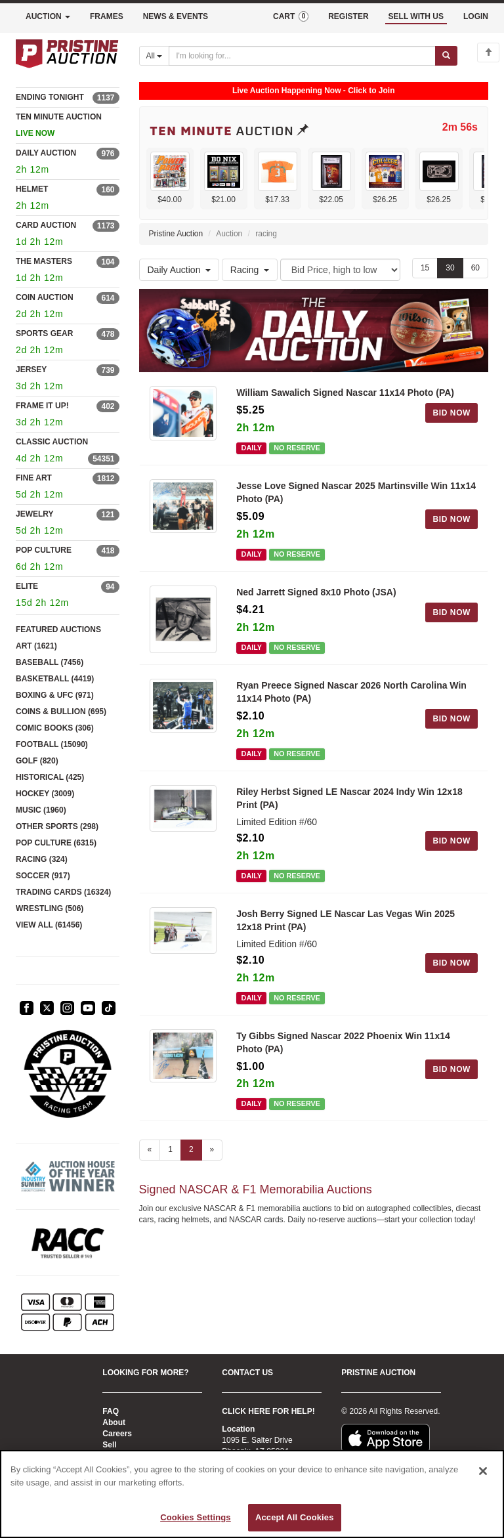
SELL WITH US (416, 16)
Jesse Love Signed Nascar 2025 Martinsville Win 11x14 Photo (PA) (356, 492)
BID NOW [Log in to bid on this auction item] (451, 412)
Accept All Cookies (294, 1517)
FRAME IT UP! (42, 405)
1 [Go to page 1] (170, 1149)
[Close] (483, 1471)
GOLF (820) (37, 760)
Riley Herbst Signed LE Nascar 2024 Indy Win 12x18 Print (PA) (349, 798)
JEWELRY (35, 514)
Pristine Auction (176, 233)
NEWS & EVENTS (175, 16)
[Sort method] (340, 270)
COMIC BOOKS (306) (55, 728)
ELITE (27, 586)
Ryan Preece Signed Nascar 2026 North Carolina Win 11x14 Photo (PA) (351, 692)
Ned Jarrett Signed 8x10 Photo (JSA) (316, 592)
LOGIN (475, 16)
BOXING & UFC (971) (55, 695)
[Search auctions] (302, 56)
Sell (109, 1444)
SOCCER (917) (43, 875)
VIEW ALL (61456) (49, 924)
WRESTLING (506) (49, 908)
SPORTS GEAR (44, 333)
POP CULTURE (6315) (56, 842)
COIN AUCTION (45, 297)
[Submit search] (446, 56)
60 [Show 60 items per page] (475, 267)
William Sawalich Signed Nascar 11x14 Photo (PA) (345, 392)
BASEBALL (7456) (49, 662)
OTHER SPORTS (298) (57, 826)
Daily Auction (179, 270)
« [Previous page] (150, 1149)
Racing (250, 270)
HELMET (32, 189)
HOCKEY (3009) (45, 793)
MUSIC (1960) (41, 810)
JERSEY (31, 369)
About (113, 1422)
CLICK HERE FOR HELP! (268, 1411)
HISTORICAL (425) (50, 777)
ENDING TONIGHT (50, 97)
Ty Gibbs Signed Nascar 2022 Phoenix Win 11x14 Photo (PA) (343, 1042)
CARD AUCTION (46, 225)
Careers (117, 1433)
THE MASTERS (44, 261)
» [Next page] (212, 1149)
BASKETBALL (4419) (55, 678)
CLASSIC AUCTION (52, 441)
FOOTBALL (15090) (52, 744)
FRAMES (106, 16)
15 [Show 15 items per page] (425, 267)
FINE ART (34, 477)
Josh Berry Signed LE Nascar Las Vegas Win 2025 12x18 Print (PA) (345, 920)
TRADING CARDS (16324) (63, 892)
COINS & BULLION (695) (61, 711)
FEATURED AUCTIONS (58, 629)
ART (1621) (36, 646)
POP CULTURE (44, 550)
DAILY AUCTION (46, 153)
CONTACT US (247, 1372)
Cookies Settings (195, 1517)
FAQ (110, 1411)
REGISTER (348, 16)
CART (290, 16)
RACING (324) (42, 859)
